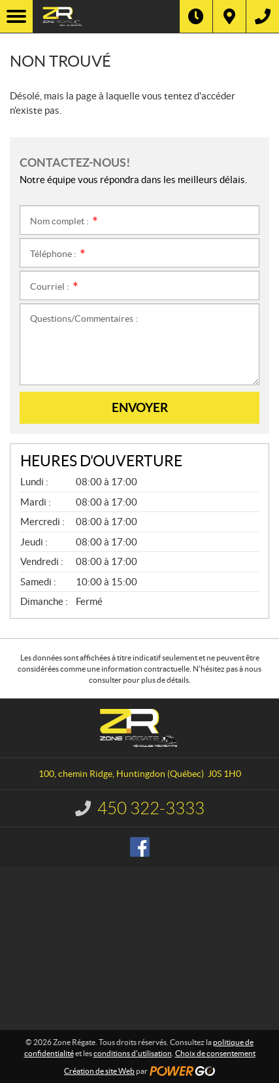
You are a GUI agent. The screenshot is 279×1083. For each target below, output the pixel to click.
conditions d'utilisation (132, 1053)
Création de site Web (99, 1071)
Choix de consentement (215, 1053)
